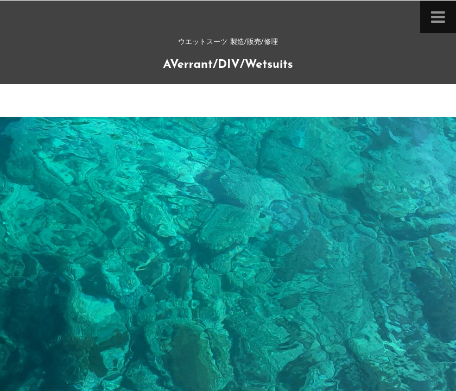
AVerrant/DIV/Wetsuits (228, 65)
